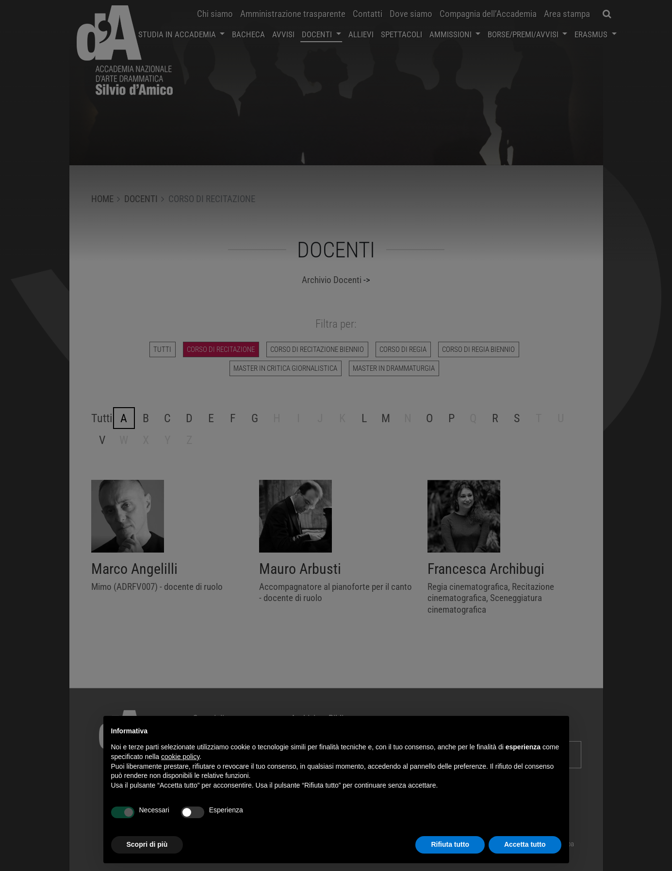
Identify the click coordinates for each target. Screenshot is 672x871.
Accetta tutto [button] (525, 844)
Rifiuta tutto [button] (450, 844)
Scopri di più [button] (147, 844)
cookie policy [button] (180, 756)
